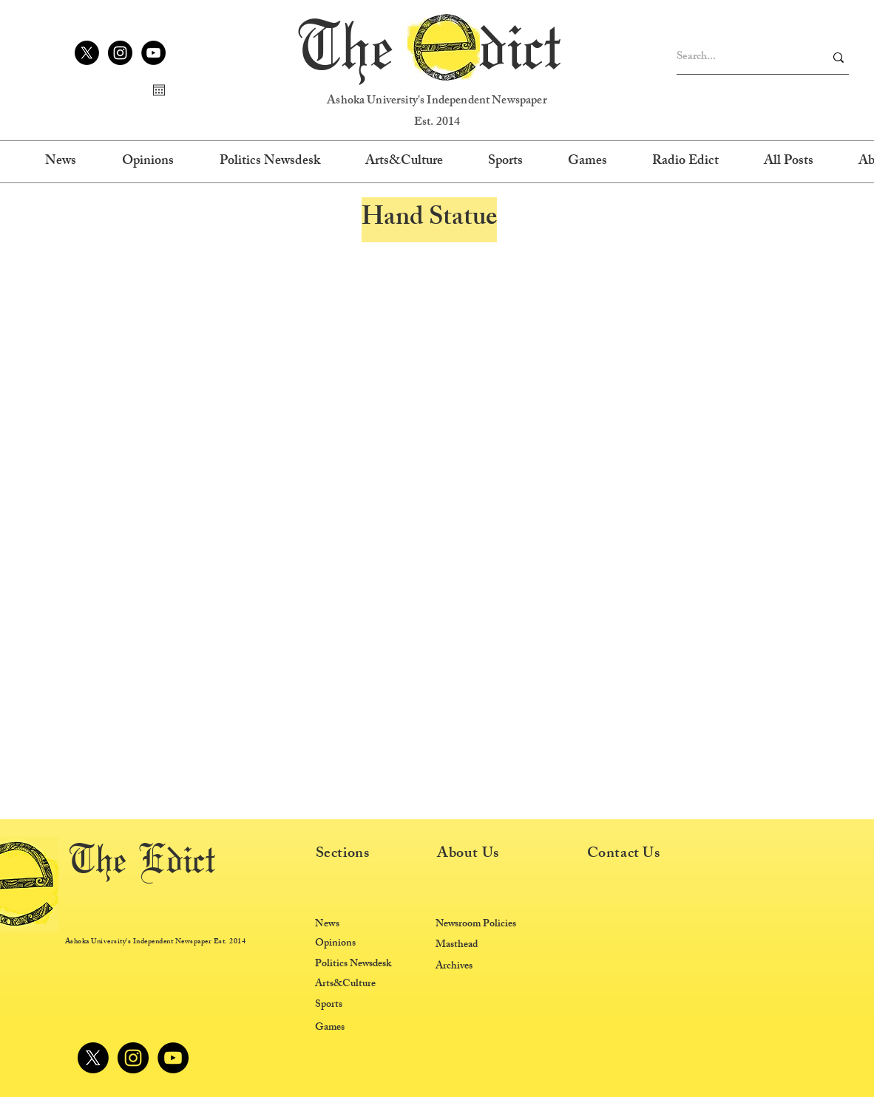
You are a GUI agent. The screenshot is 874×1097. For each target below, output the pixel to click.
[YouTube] (153, 53)
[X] (87, 53)
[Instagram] (120, 53)
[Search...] (739, 57)
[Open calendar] (159, 90)
